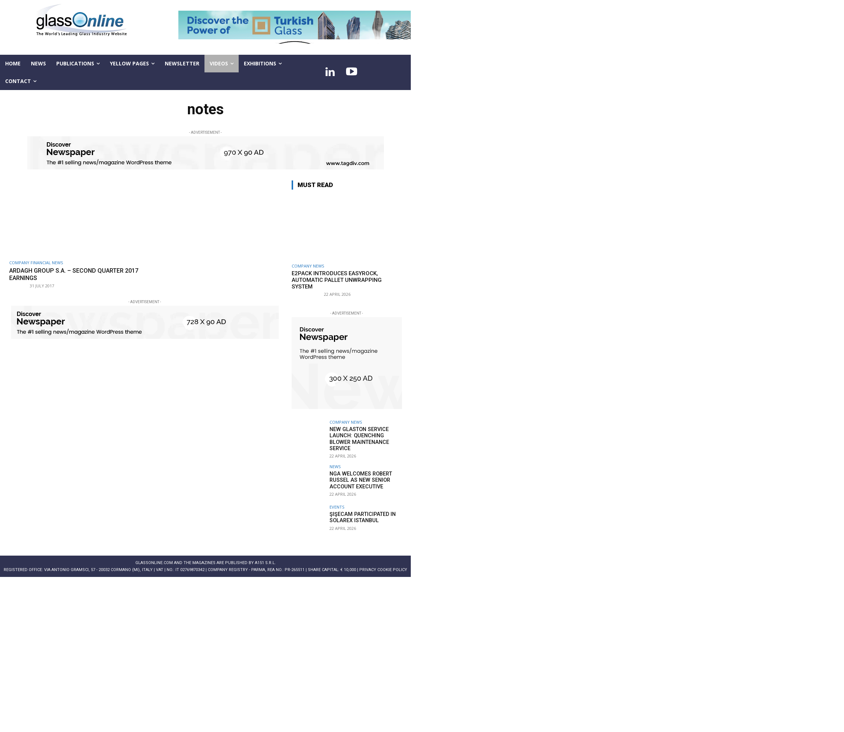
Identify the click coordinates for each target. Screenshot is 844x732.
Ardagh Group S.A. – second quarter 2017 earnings (69, 274)
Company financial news (36, 263)
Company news (308, 266)
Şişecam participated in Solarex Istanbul (361, 516)
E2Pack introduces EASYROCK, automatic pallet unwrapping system (337, 280)
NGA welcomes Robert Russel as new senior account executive (359, 479)
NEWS (335, 466)
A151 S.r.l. (265, 562)
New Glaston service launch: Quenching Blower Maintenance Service (358, 438)
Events (337, 506)
